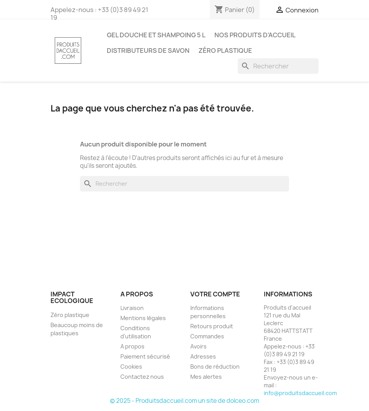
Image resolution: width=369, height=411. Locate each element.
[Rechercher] (278, 66)
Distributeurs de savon (148, 50)
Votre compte (215, 294)
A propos (132, 346)
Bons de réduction (215, 366)
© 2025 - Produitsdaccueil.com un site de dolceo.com (184, 401)
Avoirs (198, 346)
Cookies (131, 366)
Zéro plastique (225, 50)
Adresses (203, 356)
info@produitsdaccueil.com (300, 393)
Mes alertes (206, 376)
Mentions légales (143, 318)
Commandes (207, 336)
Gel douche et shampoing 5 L (156, 35)
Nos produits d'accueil (255, 35)
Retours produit (211, 326)
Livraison (132, 308)
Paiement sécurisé (145, 356)
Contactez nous (142, 376)
